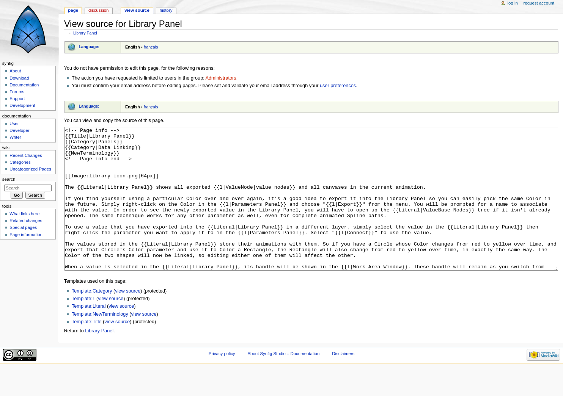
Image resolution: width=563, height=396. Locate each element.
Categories (19, 162)
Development (22, 105)
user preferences (338, 85)
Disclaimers (343, 382)
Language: (89, 46)
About (15, 71)
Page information (25, 234)
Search (9, 179)
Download (19, 78)
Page (73, 10)
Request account (539, 3)
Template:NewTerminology (100, 342)
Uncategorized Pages (30, 169)
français (151, 47)
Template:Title (87, 350)
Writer (15, 137)
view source (127, 319)
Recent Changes (25, 155)
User (14, 123)
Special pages (23, 227)
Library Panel (85, 33)
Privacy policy (222, 382)
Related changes (25, 220)
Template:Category (92, 319)
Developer (19, 130)
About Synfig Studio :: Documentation (283, 382)
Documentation (24, 85)
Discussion (98, 10)
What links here (24, 213)
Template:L (83, 327)
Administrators (221, 78)
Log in (513, 3)
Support (17, 98)
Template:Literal (89, 334)
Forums (16, 91)
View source (136, 10)
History (166, 10)
